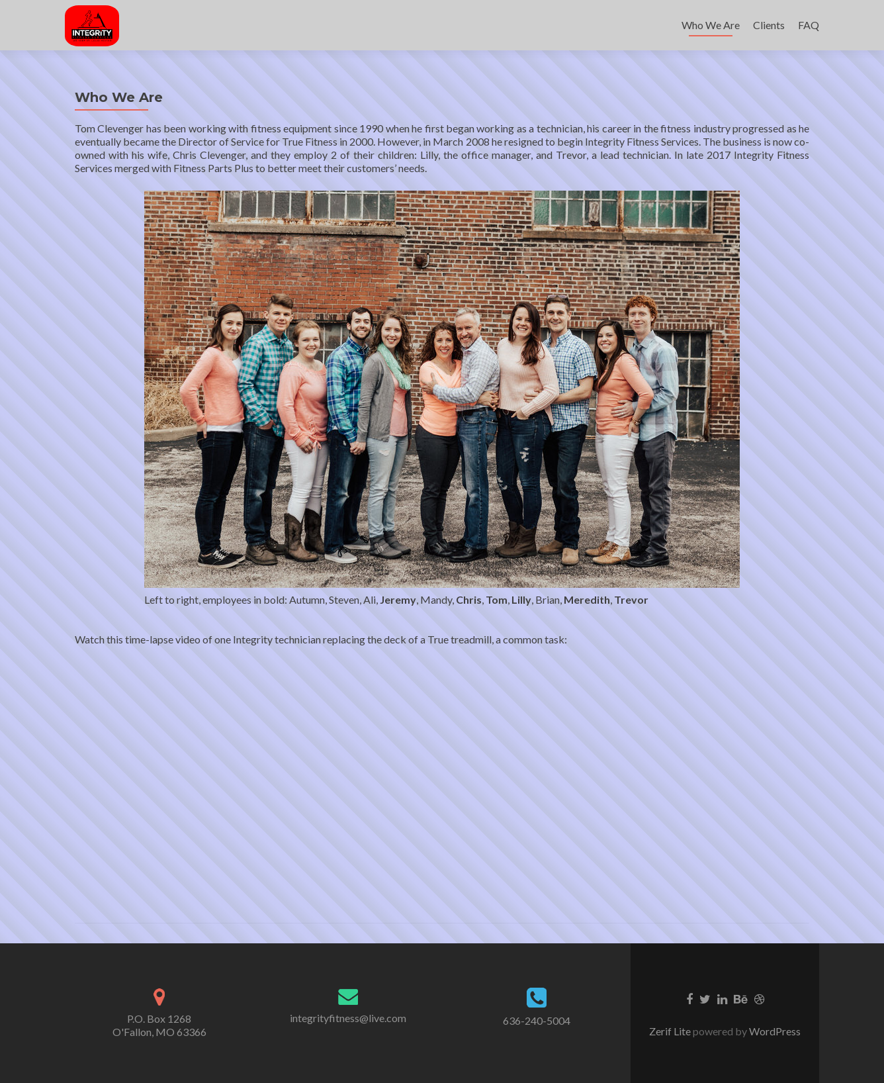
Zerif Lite (671, 1031)
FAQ (808, 25)
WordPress (774, 1031)
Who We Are (711, 25)
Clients (769, 25)
